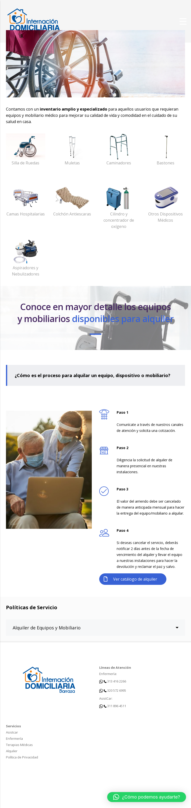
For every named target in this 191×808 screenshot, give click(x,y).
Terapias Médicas (19, 744)
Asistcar (12, 732)
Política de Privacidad (22, 757)
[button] (146, 797)
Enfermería (14, 738)
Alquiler (11, 751)
